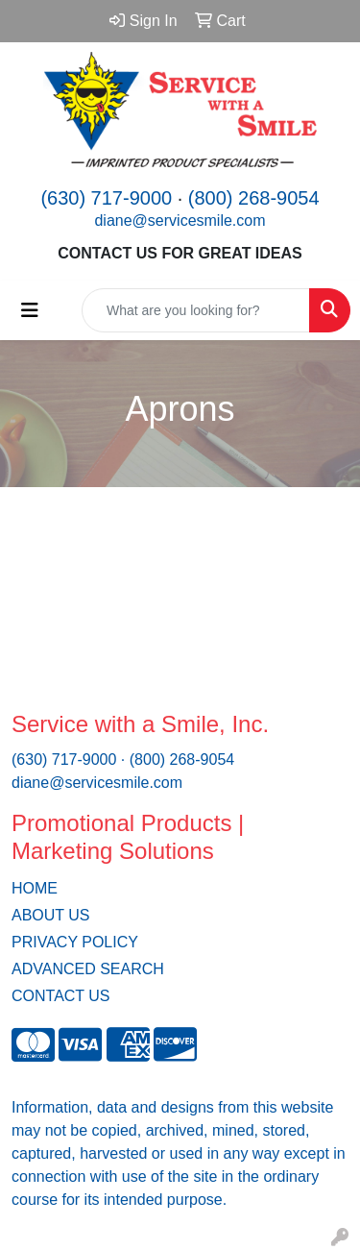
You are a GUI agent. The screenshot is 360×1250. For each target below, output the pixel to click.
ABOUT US (51, 915)
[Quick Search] (196, 310)
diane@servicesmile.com (179, 220)
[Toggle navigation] (30, 310)
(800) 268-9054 (254, 197)
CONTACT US (61, 996)
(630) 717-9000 (106, 197)
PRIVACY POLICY (75, 942)
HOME (35, 888)
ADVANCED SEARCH (88, 969)
